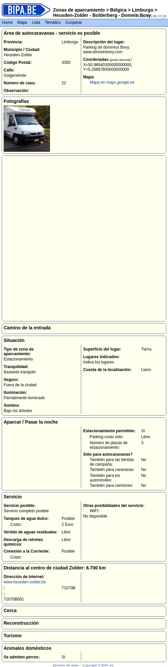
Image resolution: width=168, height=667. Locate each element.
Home (7, 22)
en (148, 16)
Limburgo (142, 10)
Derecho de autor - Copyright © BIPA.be (83, 665)
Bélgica (118, 10)
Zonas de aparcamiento (79, 10)
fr (143, 16)
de (154, 16)
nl (138, 16)
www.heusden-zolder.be (25, 582)
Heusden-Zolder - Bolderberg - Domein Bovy (102, 15)
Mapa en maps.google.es (112, 82)
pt (165, 16)
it (160, 16)
